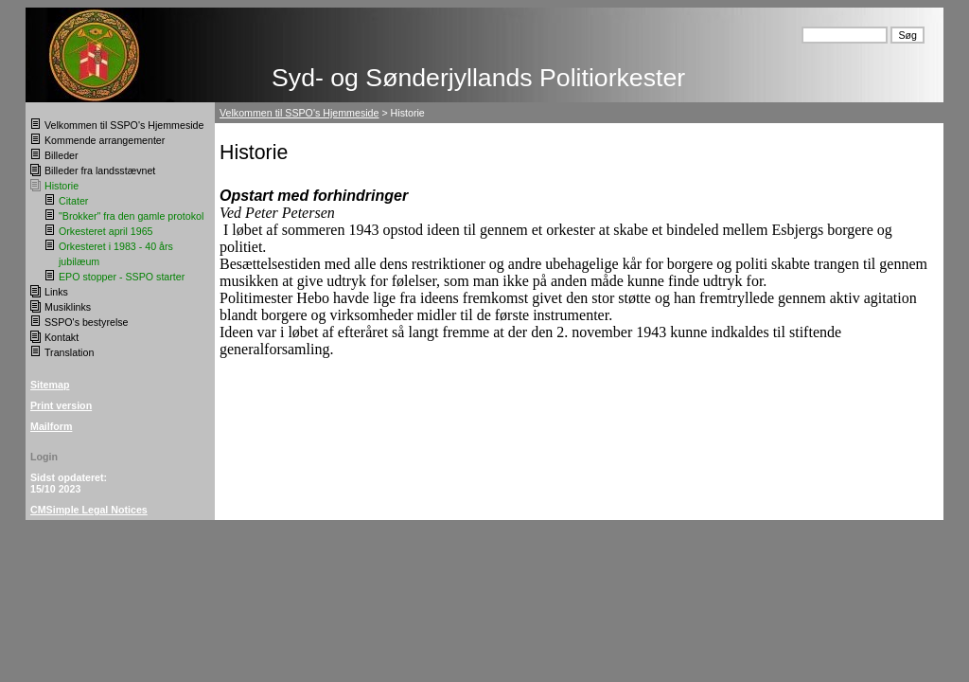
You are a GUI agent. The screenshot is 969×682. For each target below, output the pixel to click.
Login (44, 456)
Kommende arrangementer (104, 140)
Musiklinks (67, 307)
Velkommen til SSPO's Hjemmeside (123, 125)
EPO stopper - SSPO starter (122, 276)
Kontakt (61, 337)
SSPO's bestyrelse (86, 322)
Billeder (61, 155)
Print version (61, 405)
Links (56, 291)
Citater (73, 200)
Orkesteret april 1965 (106, 231)
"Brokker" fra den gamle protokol (131, 216)
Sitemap (49, 384)
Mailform (51, 426)
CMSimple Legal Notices (89, 509)
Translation (69, 352)
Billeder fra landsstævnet (99, 170)
